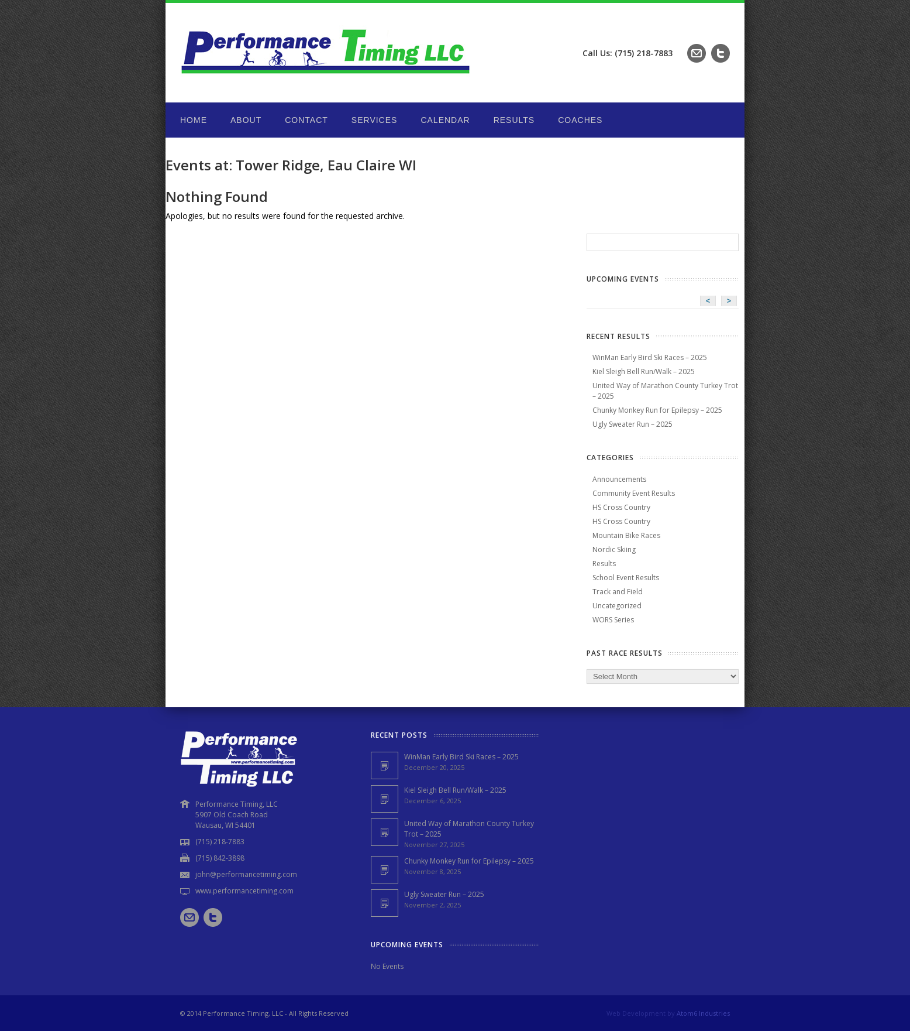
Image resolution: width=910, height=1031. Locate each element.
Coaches (580, 120)
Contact (306, 120)
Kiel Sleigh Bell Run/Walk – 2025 (643, 371)
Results (514, 120)
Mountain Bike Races (626, 535)
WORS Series (613, 620)
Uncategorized (617, 606)
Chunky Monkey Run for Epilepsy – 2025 (657, 410)
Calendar (445, 120)
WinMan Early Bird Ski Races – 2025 (649, 357)
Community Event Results (633, 493)
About (245, 120)
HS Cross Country (621, 507)
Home (193, 120)
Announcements (619, 479)
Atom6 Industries (703, 1013)
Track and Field (617, 592)
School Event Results (625, 578)
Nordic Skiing (614, 549)
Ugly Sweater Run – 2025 (632, 424)
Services (374, 120)
